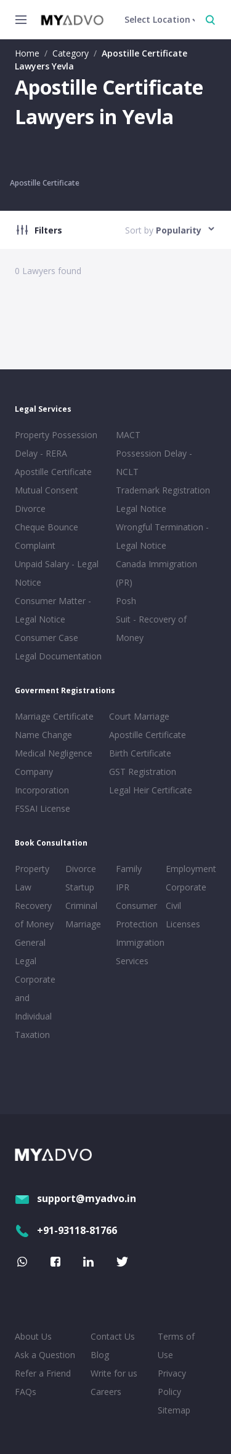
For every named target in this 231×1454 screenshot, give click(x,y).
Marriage (83, 924)
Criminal (81, 905)
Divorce (80, 868)
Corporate (186, 887)
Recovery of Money (34, 915)
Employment (188, 868)
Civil (173, 905)
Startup (79, 887)
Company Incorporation (42, 781)
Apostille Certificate (44, 183)
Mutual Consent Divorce (46, 499)
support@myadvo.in (75, 1198)
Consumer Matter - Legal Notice (53, 610)
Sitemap (174, 1410)
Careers (106, 1391)
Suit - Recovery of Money (151, 628)
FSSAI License (42, 808)
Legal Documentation (58, 656)
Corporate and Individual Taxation (35, 1006)
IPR (122, 887)
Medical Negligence (53, 753)
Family (129, 868)
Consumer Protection (137, 915)
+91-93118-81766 (66, 1230)
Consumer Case (46, 637)
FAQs (25, 1391)
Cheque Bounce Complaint (46, 536)
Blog (100, 1355)
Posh (126, 601)
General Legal (30, 952)
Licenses (183, 924)
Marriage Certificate (54, 716)
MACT (128, 435)
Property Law (32, 878)
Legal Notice (141, 508)
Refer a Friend (43, 1373)
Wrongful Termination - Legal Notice (162, 536)
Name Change (43, 735)
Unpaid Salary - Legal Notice (57, 573)
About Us (33, 1336)
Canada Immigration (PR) (156, 573)
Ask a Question (45, 1355)
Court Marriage (139, 716)
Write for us (114, 1373)
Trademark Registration (163, 490)
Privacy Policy (172, 1382)
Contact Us (113, 1336)
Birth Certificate (140, 753)
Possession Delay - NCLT (154, 462)
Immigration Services (138, 952)
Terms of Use (176, 1345)
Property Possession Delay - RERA (56, 444)
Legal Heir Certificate (150, 790)
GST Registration (142, 771)
